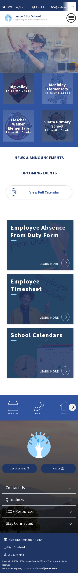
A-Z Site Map (14, 555)
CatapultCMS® (30, 568)
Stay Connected (19, 523)
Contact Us (15, 487)
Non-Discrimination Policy (23, 539)
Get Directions (19, 468)
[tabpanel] (39, 50)
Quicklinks (15, 499)
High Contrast (16, 547)
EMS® (41, 568)
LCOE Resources (20, 511)
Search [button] (23, 7)
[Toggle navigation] (71, 18)
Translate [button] (41, 7)
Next (71, 66)
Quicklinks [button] (60, 7)
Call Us (58, 468)
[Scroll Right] (72, 407)
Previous (62, 66)
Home (9, 7)
